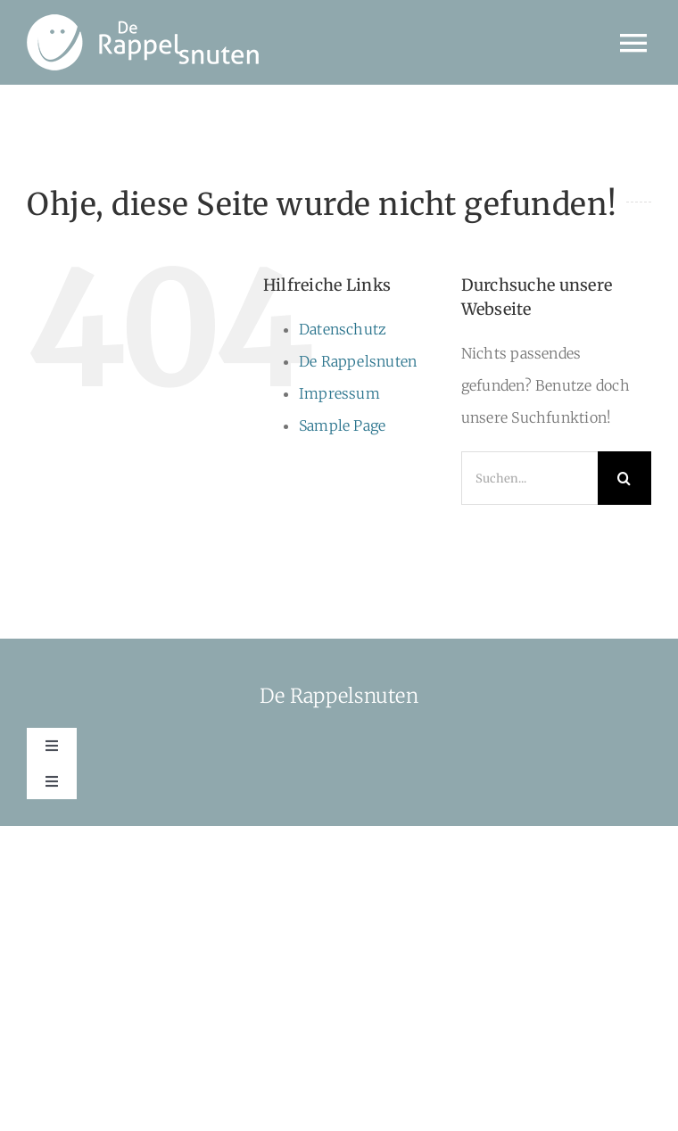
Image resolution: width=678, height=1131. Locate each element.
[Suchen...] (529, 478)
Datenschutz (343, 329)
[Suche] (624, 478)
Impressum (339, 393)
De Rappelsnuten (358, 361)
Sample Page (342, 425)
